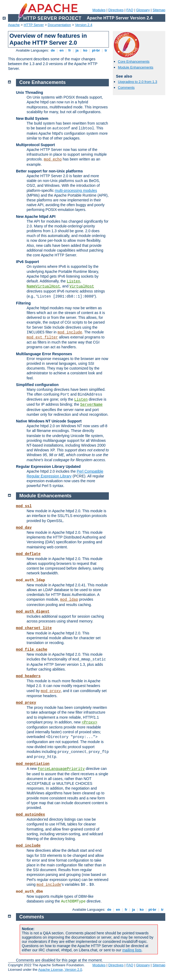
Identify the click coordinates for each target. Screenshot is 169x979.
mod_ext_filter (42, 337)
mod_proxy (51, 691)
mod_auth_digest (33, 611)
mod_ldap (69, 599)
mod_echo (53, 159)
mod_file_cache (31, 649)
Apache (14, 25)
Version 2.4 (83, 25)
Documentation (59, 25)
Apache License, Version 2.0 (60, 970)
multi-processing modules (76, 190)
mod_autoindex (30, 814)
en (61, 50)
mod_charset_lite (34, 628)
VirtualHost (81, 286)
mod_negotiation (33, 764)
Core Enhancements (134, 61)
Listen (73, 281)
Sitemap (158, 10)
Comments (126, 88)
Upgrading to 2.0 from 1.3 (137, 82)
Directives (115, 10)
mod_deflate (28, 554)
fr (69, 50)
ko (85, 50)
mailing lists (131, 950)
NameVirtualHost (43, 286)
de (53, 50)
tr (106, 50)
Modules (98, 10)
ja (77, 50)
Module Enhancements (135, 67)
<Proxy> (89, 722)
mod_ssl (24, 506)
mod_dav (24, 527)
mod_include (69, 332)
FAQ (129, 10)
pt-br (96, 50)
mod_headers (28, 676)
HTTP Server (34, 25)
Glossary (143, 10)
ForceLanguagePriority (61, 769)
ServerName (91, 404)
